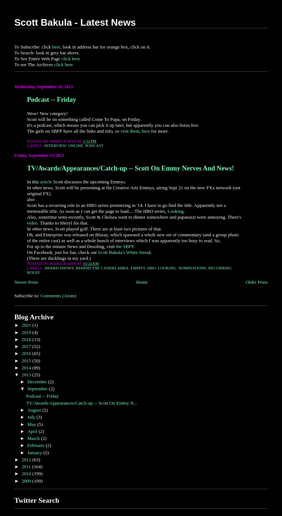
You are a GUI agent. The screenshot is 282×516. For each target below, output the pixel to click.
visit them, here (135, 131)
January (35, 452)
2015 (27, 360)
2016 (27, 353)
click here (70, 58)
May (32, 424)
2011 (27, 466)
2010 (27, 473)
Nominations (192, 268)
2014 (27, 367)
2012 (27, 459)
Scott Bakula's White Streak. (125, 252)
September (38, 388)
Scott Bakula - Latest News (75, 22)
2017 (27, 346)
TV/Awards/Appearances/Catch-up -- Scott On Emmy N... (81, 403)
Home (142, 282)
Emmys (137, 268)
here (56, 47)
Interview (55, 145)
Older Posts (257, 282)
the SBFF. (125, 246)
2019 (27, 332)
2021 (27, 325)
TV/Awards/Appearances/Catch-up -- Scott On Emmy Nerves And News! (130, 168)
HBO (151, 268)
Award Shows (59, 268)
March (34, 438)
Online (75, 145)
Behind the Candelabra (102, 268)
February (36, 445)
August (34, 410)
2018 (27, 339)
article (46, 181)
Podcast (94, 145)
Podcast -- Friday (51, 99)
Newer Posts (26, 282)
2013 (27, 374)
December (37, 381)
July (31, 417)
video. (33, 223)
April (33, 431)
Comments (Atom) (58, 295)
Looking (167, 268)
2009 (27, 481)
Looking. (176, 211)
